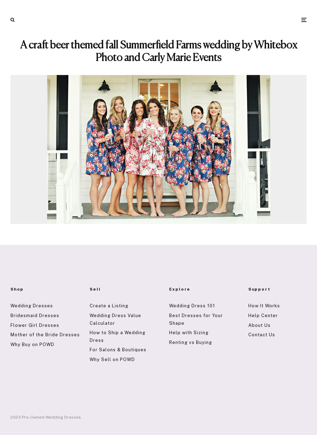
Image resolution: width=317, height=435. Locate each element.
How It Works (264, 305)
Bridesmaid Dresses (34, 315)
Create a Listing (109, 305)
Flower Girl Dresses (34, 325)
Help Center (263, 315)
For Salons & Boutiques (118, 349)
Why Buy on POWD (32, 344)
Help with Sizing (189, 332)
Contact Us (261, 334)
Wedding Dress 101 (192, 305)
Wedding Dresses (31, 305)
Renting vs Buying (190, 342)
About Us (259, 325)
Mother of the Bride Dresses (45, 334)
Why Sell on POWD (112, 359)
